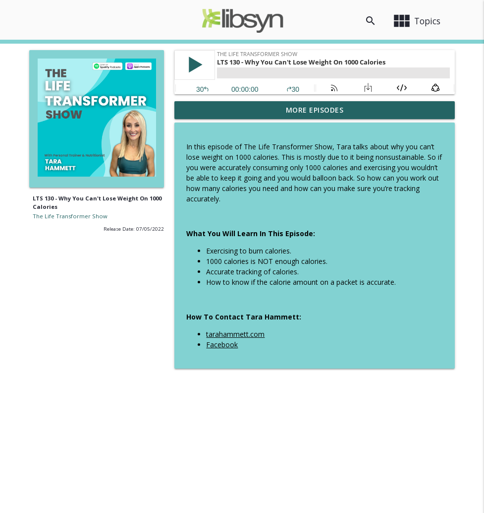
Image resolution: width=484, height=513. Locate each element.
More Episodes (315, 110)
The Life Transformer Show (70, 216)
